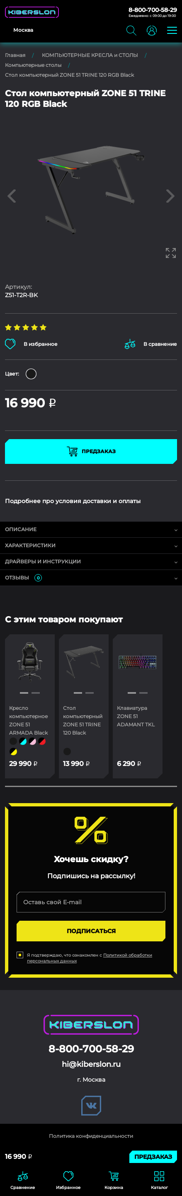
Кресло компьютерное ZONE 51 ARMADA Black (28, 720)
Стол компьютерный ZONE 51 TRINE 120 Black (82, 720)
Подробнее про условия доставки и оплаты (73, 501)
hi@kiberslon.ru (91, 1064)
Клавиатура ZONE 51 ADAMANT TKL (136, 716)
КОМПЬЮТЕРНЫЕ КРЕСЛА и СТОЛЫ (90, 55)
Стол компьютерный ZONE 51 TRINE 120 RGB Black (69, 75)
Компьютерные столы (33, 65)
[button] (24, 693)
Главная (15, 55)
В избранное (31, 344)
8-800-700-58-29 (153, 10)
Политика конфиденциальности (91, 1136)
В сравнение (151, 344)
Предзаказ (91, 451)
